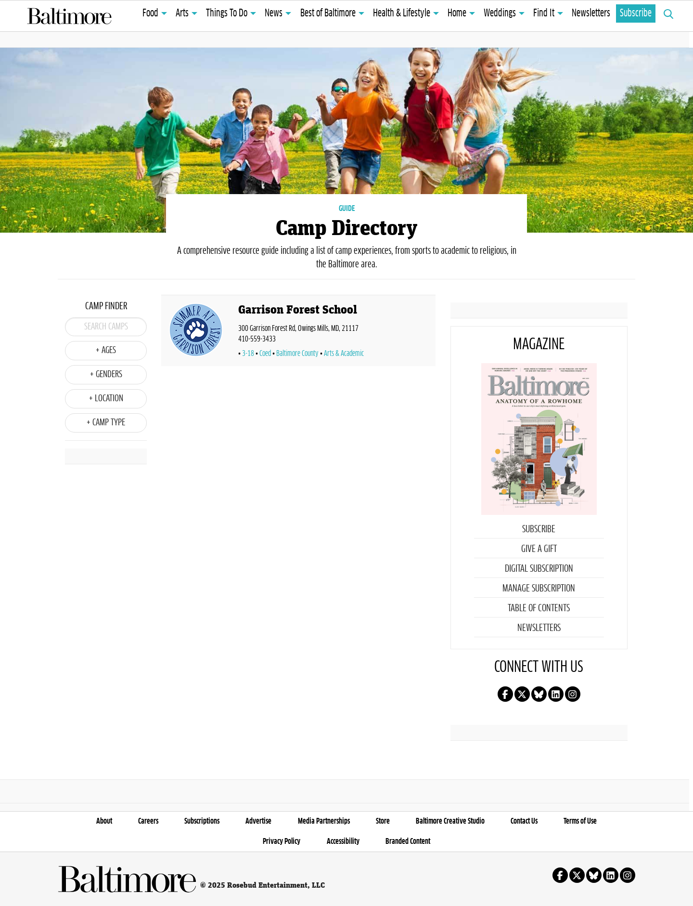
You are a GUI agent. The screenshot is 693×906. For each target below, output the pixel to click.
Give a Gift (539, 549)
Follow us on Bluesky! (539, 694)
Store (383, 821)
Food (150, 13)
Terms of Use (580, 821)
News (273, 13)
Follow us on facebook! (505, 694)
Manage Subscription (538, 588)
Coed (265, 353)
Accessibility (343, 841)
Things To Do (226, 13)
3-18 (248, 353)
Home (457, 13)
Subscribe (636, 13)
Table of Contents (539, 608)
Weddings (500, 13)
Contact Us (524, 821)
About (104, 821)
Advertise (258, 821)
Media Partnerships (324, 821)
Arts (182, 13)
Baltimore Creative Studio (450, 821)
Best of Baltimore (328, 13)
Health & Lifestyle (401, 13)
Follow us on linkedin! (556, 694)
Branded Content (407, 841)
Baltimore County (297, 353)
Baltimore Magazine (69, 15)
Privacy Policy (281, 841)
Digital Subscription (539, 569)
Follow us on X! (522, 694)
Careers (148, 821)
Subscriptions (201, 821)
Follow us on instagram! (572, 694)
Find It (543, 13)
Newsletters (591, 13)
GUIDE (347, 208)
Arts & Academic (344, 353)
